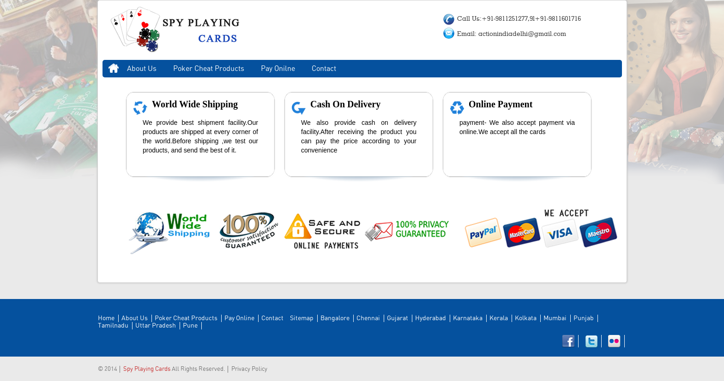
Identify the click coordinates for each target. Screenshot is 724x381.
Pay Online (239, 318)
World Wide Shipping (195, 104)
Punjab (583, 318)
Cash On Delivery (345, 104)
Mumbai (555, 318)
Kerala (498, 318)
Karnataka (468, 318)
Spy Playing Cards (146, 369)
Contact (324, 68)
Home (113, 69)
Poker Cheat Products (208, 68)
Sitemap (302, 318)
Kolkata (526, 318)
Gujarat (397, 318)
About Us (142, 68)
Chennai (368, 318)
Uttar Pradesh (155, 325)
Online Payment (500, 104)
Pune (190, 325)
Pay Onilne (278, 68)
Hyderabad (430, 318)
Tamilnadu (113, 325)
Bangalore (335, 318)
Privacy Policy (249, 369)
